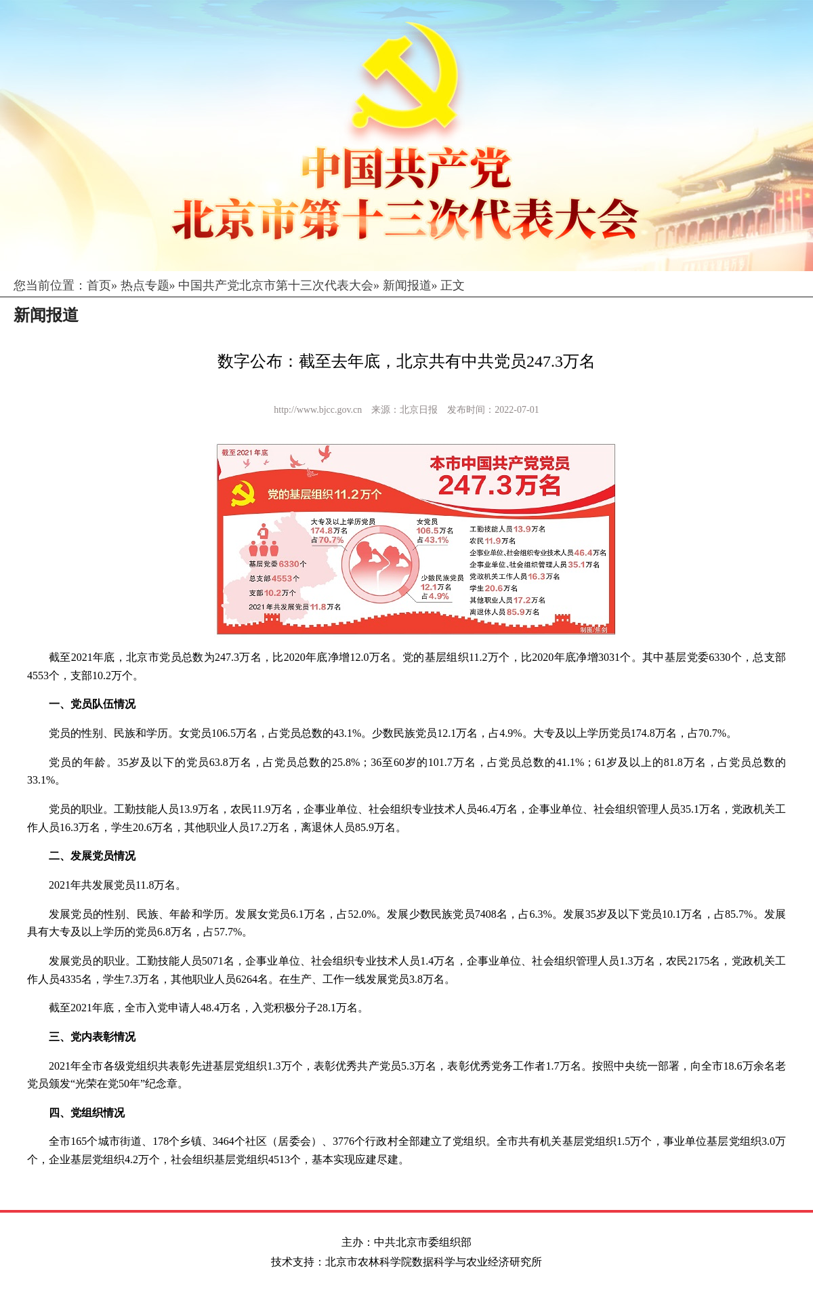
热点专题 (145, 285)
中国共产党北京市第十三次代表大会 (275, 285)
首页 (99, 285)
